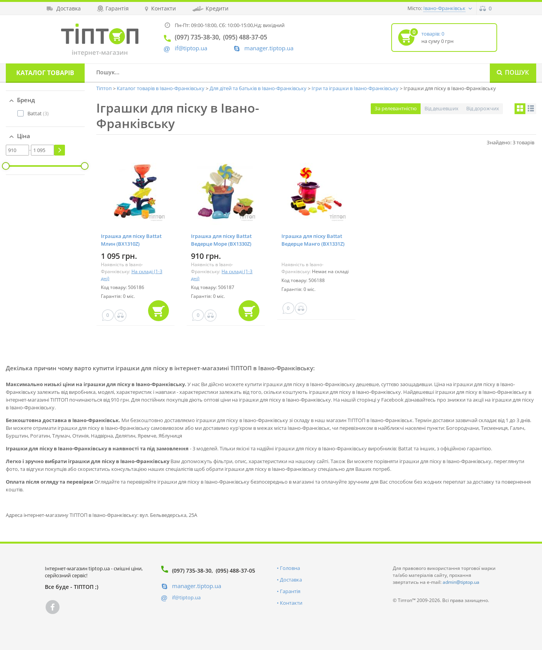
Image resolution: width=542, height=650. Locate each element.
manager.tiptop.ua (268, 48)
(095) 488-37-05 (235, 570)
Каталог (45, 72)
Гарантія (290, 591)
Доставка (291, 579)
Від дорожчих (482, 108)
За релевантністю (396, 108)
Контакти (291, 602)
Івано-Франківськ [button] (444, 8)
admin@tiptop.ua (461, 582)
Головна (290, 567)
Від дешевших (441, 108)
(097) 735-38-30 (191, 570)
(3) (38, 113)
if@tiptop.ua (186, 597)
